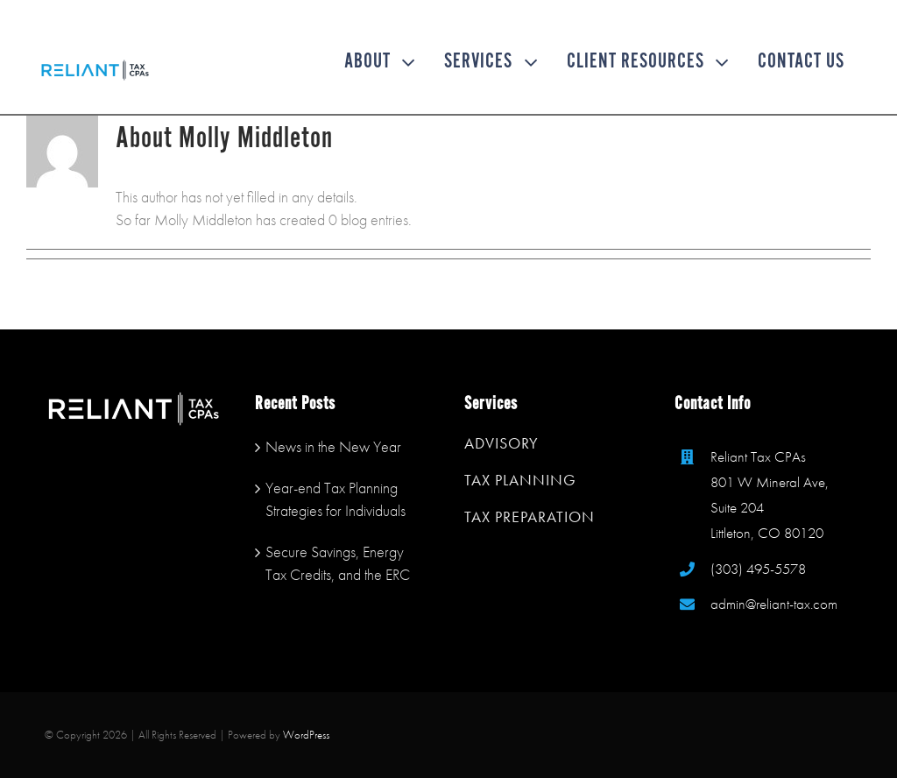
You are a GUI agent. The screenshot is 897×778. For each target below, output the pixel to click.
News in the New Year (333, 446)
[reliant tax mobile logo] (95, 64)
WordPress (306, 734)
